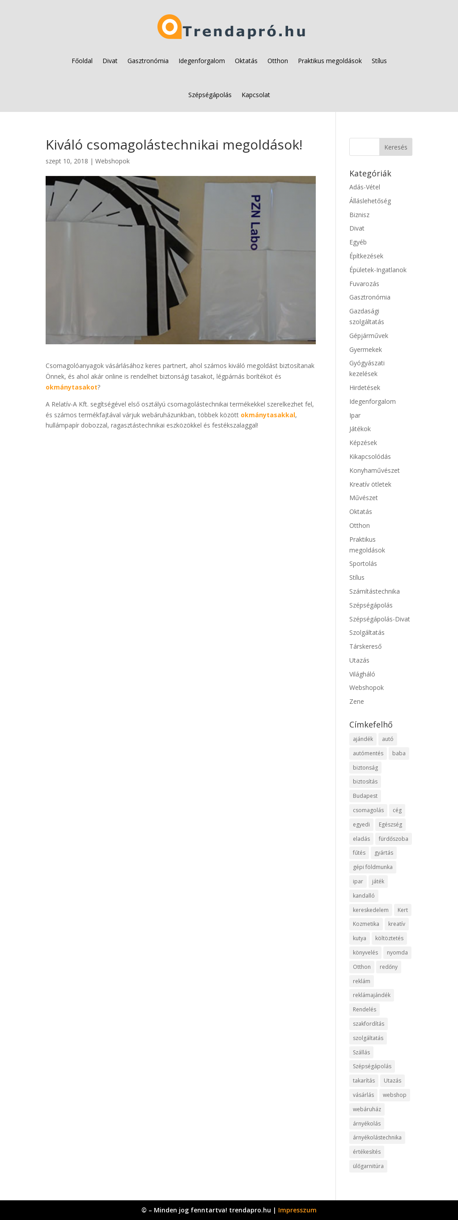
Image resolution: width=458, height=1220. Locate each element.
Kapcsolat (256, 94)
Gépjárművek (368, 335)
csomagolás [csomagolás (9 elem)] (368, 810)
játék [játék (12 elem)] (378, 881)
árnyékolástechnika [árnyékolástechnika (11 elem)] (377, 1137)
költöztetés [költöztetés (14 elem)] (389, 938)
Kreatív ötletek (370, 484)
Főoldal (82, 60)
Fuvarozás (364, 283)
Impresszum (297, 1210)
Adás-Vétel (364, 187)
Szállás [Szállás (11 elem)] (361, 1052)
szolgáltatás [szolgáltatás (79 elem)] (368, 1038)
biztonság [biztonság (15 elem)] (365, 767)
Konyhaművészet (374, 470)
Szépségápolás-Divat (379, 619)
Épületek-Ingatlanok (378, 269)
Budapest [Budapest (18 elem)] (365, 796)
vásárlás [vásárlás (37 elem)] (363, 1095)
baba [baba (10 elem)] (399, 753)
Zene (356, 701)
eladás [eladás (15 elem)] (361, 839)
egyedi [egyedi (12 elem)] (361, 824)
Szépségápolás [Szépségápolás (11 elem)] (372, 1066)
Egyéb (358, 242)
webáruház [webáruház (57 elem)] (367, 1109)
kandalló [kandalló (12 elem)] (364, 895)
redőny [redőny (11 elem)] (389, 967)
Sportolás (363, 563)
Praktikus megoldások (330, 60)
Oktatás (246, 60)
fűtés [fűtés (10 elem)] (359, 852)
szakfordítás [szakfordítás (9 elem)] (368, 1023)
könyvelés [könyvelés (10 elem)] (365, 952)
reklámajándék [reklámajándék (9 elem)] (371, 995)
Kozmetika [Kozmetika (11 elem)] (366, 924)
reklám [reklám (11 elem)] (361, 981)
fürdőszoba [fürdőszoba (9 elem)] (393, 839)
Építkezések (366, 256)
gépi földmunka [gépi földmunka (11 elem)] (373, 867)
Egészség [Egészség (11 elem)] (390, 824)
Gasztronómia (148, 60)
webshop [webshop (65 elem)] (395, 1095)
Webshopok (112, 161)
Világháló (362, 674)
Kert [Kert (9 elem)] (403, 910)
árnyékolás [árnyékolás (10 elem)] (367, 1123)
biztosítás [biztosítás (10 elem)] (365, 781)
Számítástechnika (374, 591)
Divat (110, 60)
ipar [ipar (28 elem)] (358, 881)
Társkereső (365, 646)
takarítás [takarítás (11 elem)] (364, 1080)
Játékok (360, 428)
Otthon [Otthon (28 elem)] (362, 967)
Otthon (277, 60)
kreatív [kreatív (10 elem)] (396, 924)
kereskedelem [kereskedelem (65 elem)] (371, 910)
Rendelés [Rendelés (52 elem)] (364, 1009)
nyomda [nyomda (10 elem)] (397, 952)
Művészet (363, 497)
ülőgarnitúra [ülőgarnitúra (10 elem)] (368, 1166)
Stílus (379, 60)
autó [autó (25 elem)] (388, 739)
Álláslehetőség (370, 201)
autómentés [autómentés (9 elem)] (368, 753)
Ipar (354, 415)
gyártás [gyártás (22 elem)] (383, 852)
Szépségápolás (210, 94)
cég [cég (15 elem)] (397, 810)
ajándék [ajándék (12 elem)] (363, 739)
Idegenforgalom (201, 60)
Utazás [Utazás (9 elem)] (392, 1080)
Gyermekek (365, 349)
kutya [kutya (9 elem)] (359, 938)
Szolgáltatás (367, 632)
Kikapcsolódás (370, 456)
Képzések (363, 442)
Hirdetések (364, 387)
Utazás (359, 660)
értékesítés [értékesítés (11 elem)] (367, 1152)
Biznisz (359, 214)
